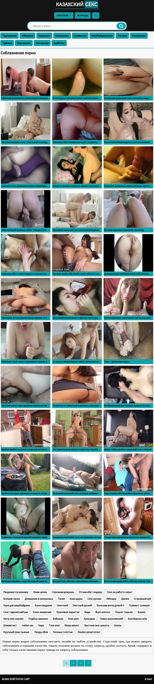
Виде (87, 612)
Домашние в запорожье (39, 598)
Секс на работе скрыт (119, 592)
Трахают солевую (139, 605)
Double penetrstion (89, 632)
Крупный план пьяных (16, 632)
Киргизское (24, 43)
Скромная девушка (63, 592)
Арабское (59, 43)
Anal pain (73, 618)
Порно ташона (124, 612)
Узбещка (111, 598)
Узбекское (27, 35)
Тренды (82, 15)
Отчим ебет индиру (90, 592)
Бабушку (58, 618)
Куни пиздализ (43, 605)
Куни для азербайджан (16, 605)
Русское (122, 35)
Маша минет (72, 625)
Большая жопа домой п (110, 605)
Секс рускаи (94, 598)
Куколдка (89, 618)
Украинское (139, 35)
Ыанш (117, 625)
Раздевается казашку (15, 592)
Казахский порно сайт (16, 679)
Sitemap (148, 679)
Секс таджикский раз (15, 612)
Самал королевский (111, 618)
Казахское (44, 35)
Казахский (77, 4)
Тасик (61, 598)
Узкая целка (40, 592)
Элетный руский (82, 605)
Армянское (80, 35)
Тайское (7, 43)
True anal (54, 625)
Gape (41, 625)
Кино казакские (42, 612)
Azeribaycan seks (137, 618)
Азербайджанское (102, 35)
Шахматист (10, 625)
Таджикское (9, 35)
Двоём (125, 598)
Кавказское (62, 35)
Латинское (42, 43)
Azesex (141, 612)
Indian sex (27, 625)
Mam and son (102, 612)
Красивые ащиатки (67, 612)
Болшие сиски (11, 598)
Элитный (62, 605)
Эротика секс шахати (96, 625)
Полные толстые (63, 632)
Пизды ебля (41, 632)
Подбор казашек (38, 618)
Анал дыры (76, 598)
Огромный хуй (142, 598)
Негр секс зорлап (13, 618)
